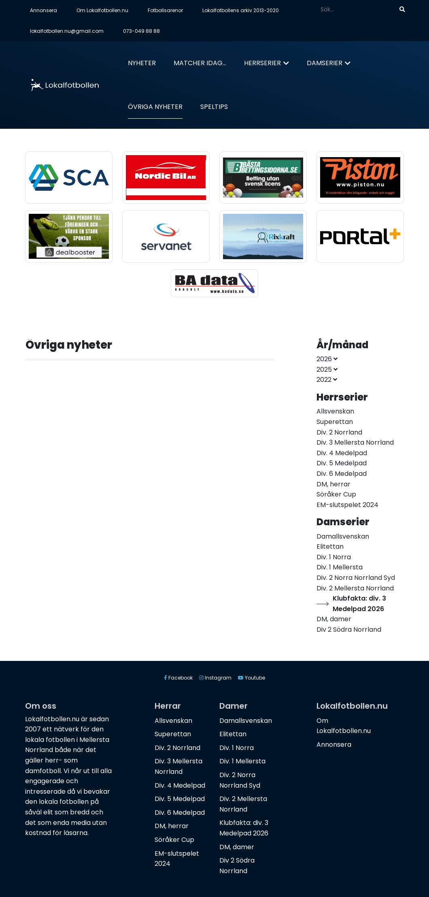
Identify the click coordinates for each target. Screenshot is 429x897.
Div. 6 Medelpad (180, 812)
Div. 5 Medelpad (180, 798)
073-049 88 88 (141, 31)
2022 (326, 379)
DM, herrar (172, 826)
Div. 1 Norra (236, 747)
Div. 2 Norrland (177, 747)
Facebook (178, 677)
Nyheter (142, 63)
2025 (327, 369)
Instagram (215, 677)
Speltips (214, 106)
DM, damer (236, 847)
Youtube (251, 677)
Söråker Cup (174, 839)
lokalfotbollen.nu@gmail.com (67, 31)
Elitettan (232, 734)
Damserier (324, 63)
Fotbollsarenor (165, 10)
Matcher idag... (200, 63)
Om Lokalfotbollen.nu (102, 10)
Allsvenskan (173, 720)
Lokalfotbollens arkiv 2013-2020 (240, 10)
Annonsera (43, 10)
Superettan (173, 734)
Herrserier (262, 63)
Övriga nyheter (155, 106)
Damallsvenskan (245, 720)
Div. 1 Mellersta (242, 761)
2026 (327, 359)
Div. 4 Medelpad (180, 785)
